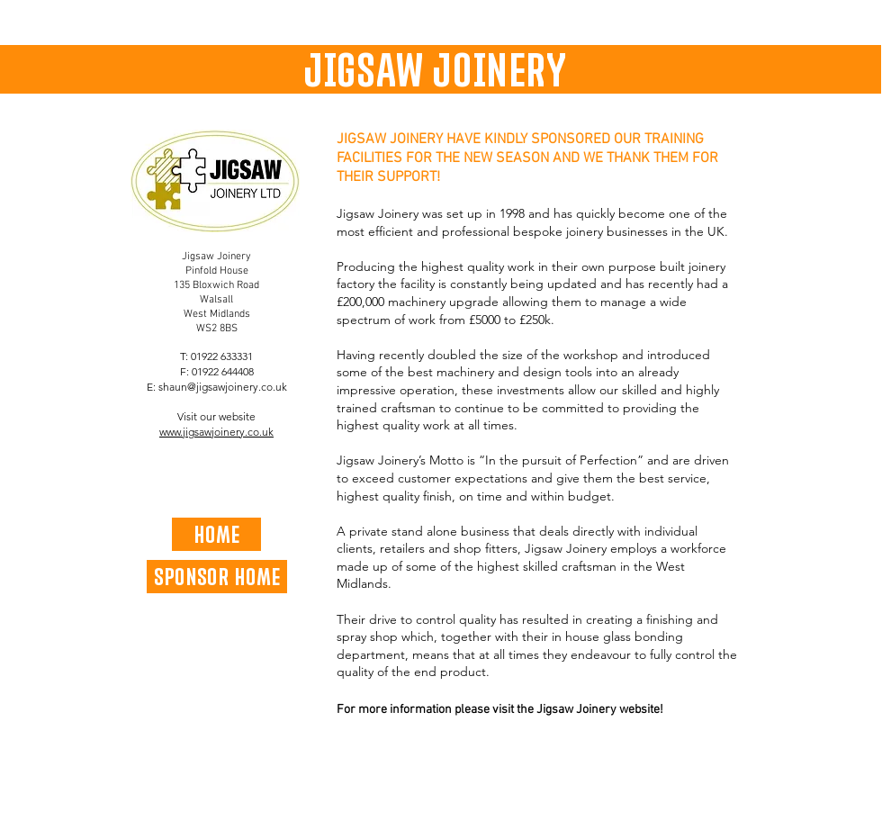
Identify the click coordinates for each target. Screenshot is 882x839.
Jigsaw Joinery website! (599, 709)
